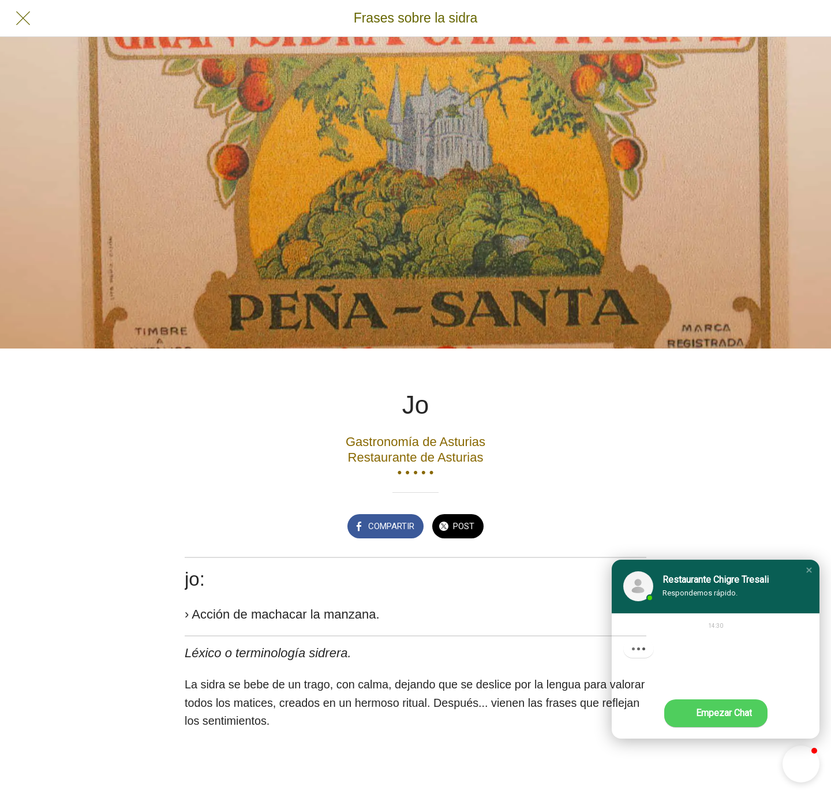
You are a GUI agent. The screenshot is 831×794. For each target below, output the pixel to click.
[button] (809, 570)
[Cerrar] (23, 18)
